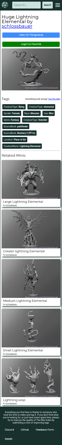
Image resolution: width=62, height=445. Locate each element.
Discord (9, 430)
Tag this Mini (54, 99)
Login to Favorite (31, 44)
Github (25, 430)
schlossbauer (17, 26)
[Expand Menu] (57, 5)
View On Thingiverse (31, 35)
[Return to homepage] (6, 5)
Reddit (8, 439)
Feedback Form (45, 430)
